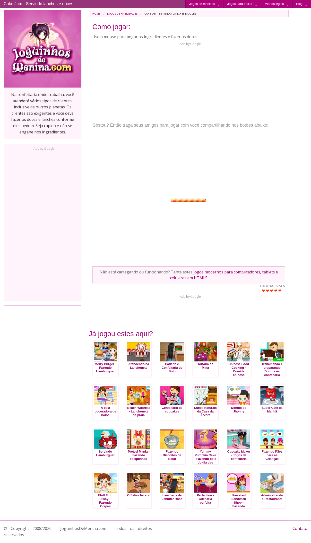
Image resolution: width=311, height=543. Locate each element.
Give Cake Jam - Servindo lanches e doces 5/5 (280, 290)
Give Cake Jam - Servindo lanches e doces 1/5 (263, 290)
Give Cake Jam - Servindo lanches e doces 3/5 (272, 290)
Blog (299, 4)
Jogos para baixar (239, 4)
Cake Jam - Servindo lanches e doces (38, 3)
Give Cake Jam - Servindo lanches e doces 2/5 (268, 290)
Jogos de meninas (202, 4)
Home (96, 13)
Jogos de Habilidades (122, 13)
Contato (300, 528)
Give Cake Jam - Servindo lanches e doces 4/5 (276, 290)
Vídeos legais (274, 4)
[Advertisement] (42, 224)
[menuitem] (96, 13)
